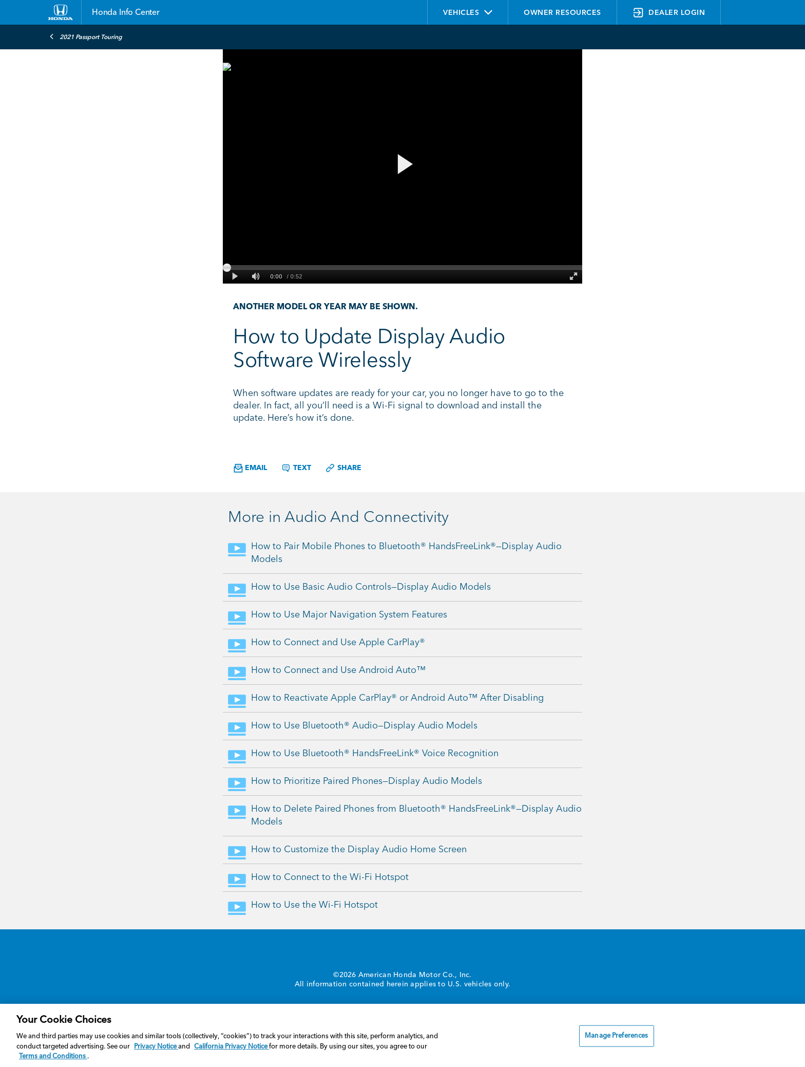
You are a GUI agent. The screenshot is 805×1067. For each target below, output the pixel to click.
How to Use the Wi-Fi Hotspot (314, 905)
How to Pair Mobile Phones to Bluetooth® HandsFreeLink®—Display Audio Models (406, 553)
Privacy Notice (156, 1046)
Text (296, 468)
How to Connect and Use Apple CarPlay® (338, 642)
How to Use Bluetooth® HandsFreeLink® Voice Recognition (375, 753)
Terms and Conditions (53, 1056)
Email (250, 468)
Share (343, 468)
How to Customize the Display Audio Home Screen (359, 849)
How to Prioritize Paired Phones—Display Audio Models (366, 781)
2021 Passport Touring (85, 36)
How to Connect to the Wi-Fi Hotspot (330, 877)
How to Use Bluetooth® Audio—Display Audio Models (364, 726)
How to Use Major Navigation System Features (349, 615)
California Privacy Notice (231, 1046)
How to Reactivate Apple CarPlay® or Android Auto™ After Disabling (397, 698)
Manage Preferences (616, 1036)
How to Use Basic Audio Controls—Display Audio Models (371, 587)
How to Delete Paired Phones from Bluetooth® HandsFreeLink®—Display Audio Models (416, 815)
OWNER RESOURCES (562, 12)
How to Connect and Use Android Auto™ (338, 670)
